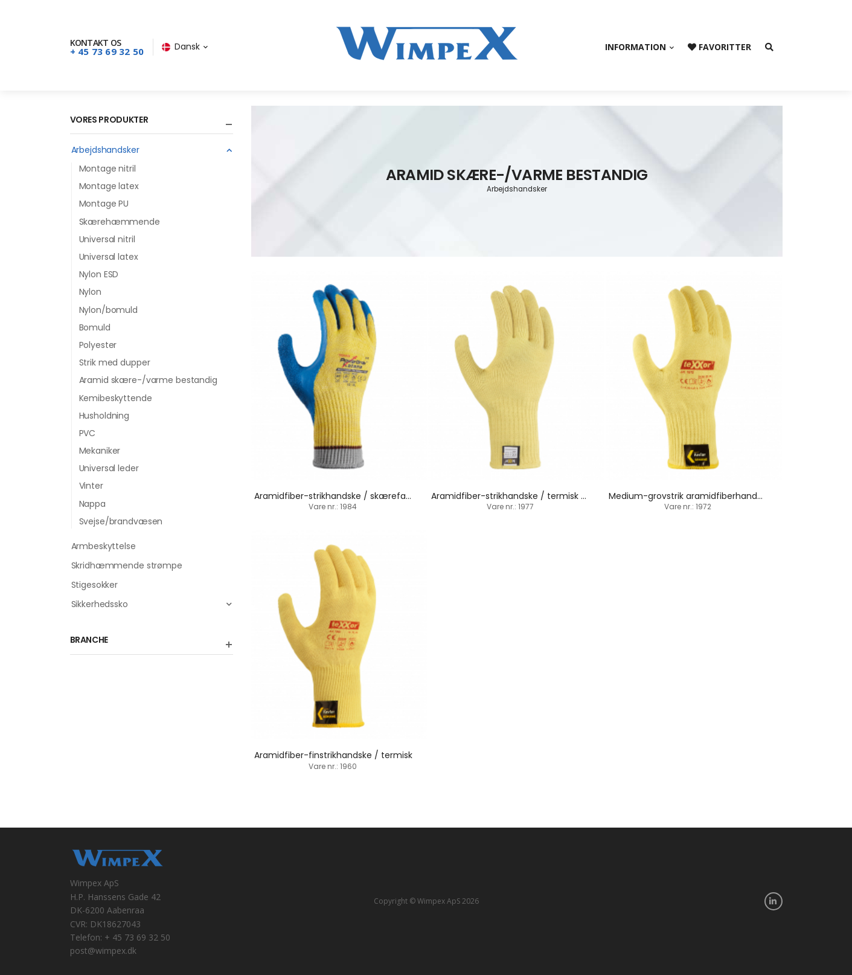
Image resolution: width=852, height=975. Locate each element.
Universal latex (108, 257)
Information (635, 47)
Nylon (90, 292)
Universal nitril (107, 239)
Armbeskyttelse (103, 546)
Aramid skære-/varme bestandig (148, 380)
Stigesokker (94, 585)
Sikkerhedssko (152, 604)
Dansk (181, 46)
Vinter (91, 486)
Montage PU (104, 204)
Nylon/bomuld (108, 310)
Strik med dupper (114, 362)
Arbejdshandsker (152, 150)
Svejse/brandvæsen (121, 521)
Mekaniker (100, 451)
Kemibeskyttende (115, 398)
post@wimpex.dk (103, 950)
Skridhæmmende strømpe (126, 565)
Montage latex (109, 186)
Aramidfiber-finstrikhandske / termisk (333, 755)
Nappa (92, 504)
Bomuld (95, 327)
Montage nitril (107, 168)
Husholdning (104, 416)
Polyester (98, 345)
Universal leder (109, 468)
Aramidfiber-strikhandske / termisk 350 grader (528, 496)
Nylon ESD (99, 274)
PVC (87, 433)
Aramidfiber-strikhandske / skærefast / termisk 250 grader (378, 496)
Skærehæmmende (119, 222)
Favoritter (719, 47)
